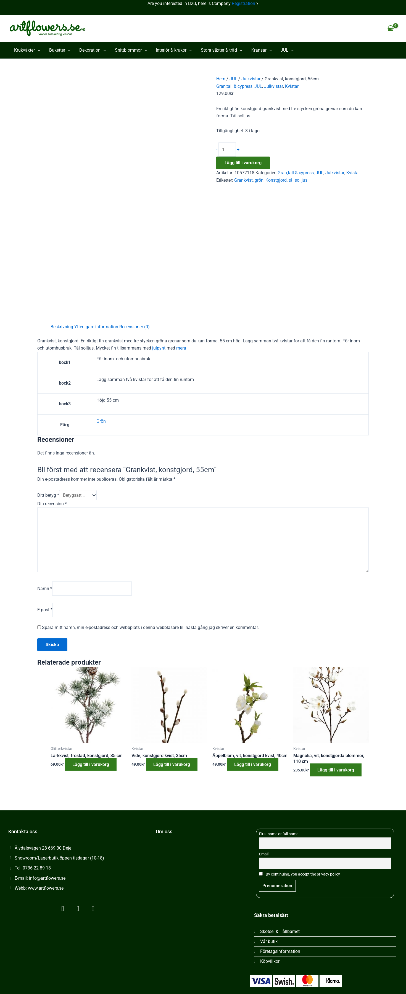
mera (181, 348)
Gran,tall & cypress (234, 86)
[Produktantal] (227, 149)
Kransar (261, 50)
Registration (243, 3)
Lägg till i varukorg (243, 163)
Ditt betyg (48, 495)
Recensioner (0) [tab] (134, 326)
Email (263, 853)
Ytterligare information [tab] (96, 326)
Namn (44, 589)
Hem (220, 78)
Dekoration (92, 50)
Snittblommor (131, 50)
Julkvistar (250, 78)
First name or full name (278, 833)
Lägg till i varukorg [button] (91, 765)
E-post (44, 611)
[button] (37, 50)
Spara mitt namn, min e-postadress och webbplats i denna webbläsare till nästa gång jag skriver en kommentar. (150, 629)
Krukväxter (27, 50)
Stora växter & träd (221, 50)
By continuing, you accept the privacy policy (299, 873)
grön (259, 180)
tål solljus (298, 180)
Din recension (52, 503)
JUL (287, 50)
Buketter (60, 50)
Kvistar (291, 86)
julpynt (158, 348)
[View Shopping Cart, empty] (390, 28)
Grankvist (243, 180)
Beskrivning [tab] (62, 326)
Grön (101, 421)
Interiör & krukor (174, 50)
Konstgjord (276, 180)
